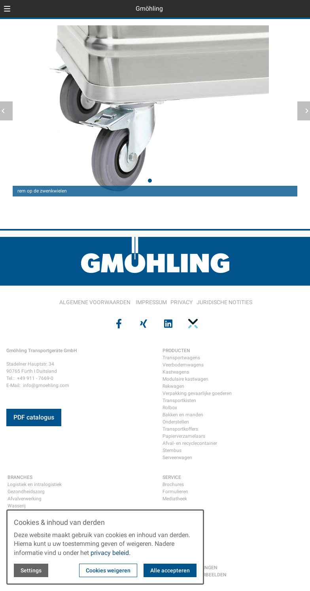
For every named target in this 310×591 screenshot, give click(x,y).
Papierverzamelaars (184, 436)
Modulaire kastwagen (185, 379)
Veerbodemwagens (183, 365)
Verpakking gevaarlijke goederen (197, 393)
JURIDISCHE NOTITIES (224, 302)
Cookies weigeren (108, 570)
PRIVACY (181, 302)
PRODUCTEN (176, 350)
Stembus (172, 450)
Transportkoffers (180, 429)
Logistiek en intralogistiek (35, 484)
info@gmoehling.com (46, 385)
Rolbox (170, 407)
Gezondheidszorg (26, 491)
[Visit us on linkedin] (167, 323)
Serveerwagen (177, 457)
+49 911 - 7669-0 (35, 378)
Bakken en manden (183, 415)
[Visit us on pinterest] (191, 323)
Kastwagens (176, 372)
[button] (7, 9)
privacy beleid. (110, 553)
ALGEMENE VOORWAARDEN (94, 302)
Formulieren (175, 491)
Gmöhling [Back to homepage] (149, 8)
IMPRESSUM (151, 302)
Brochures (173, 484)
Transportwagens (181, 357)
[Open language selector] (288, 8)
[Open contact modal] (300, 9)
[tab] (150, 181)
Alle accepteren (170, 570)
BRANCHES (20, 477)
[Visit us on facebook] (117, 323)
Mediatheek (175, 498)
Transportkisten (179, 400)
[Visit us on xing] (142, 323)
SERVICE (172, 477)
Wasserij (17, 506)
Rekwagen (173, 386)
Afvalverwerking (25, 498)
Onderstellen (176, 422)
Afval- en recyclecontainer (190, 443)
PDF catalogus (33, 417)
